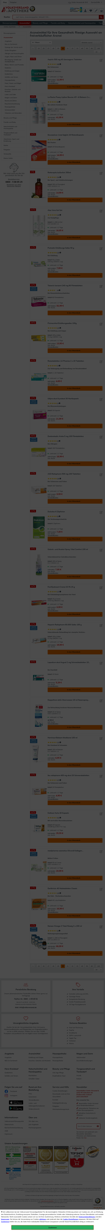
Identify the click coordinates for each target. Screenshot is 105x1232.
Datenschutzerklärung (87, 1217)
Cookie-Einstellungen (70, 1219)
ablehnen (42, 1219)
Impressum (5, 1219)
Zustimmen (5, 1222)
